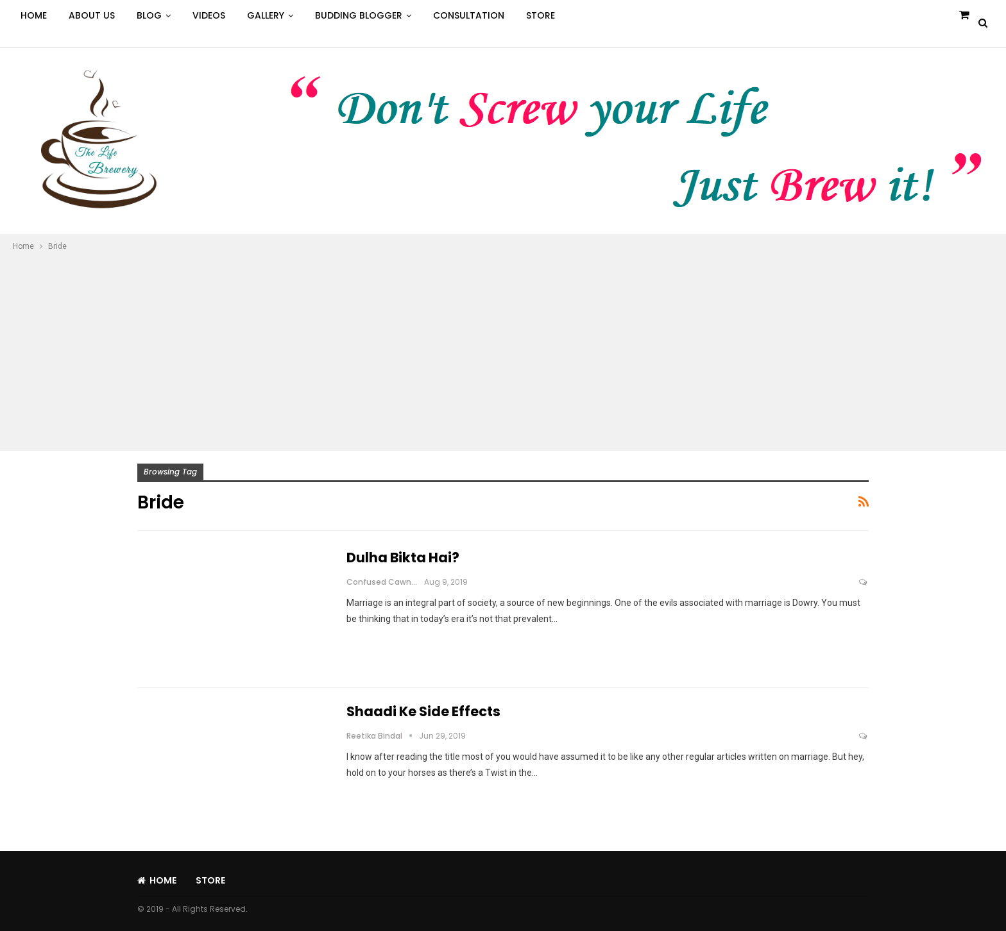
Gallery (265, 15)
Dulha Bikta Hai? (402, 557)
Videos (208, 15)
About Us (92, 15)
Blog (149, 15)
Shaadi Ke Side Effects (423, 711)
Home (34, 15)
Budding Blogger (358, 15)
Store (540, 15)
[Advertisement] (503, 349)
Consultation (468, 15)
